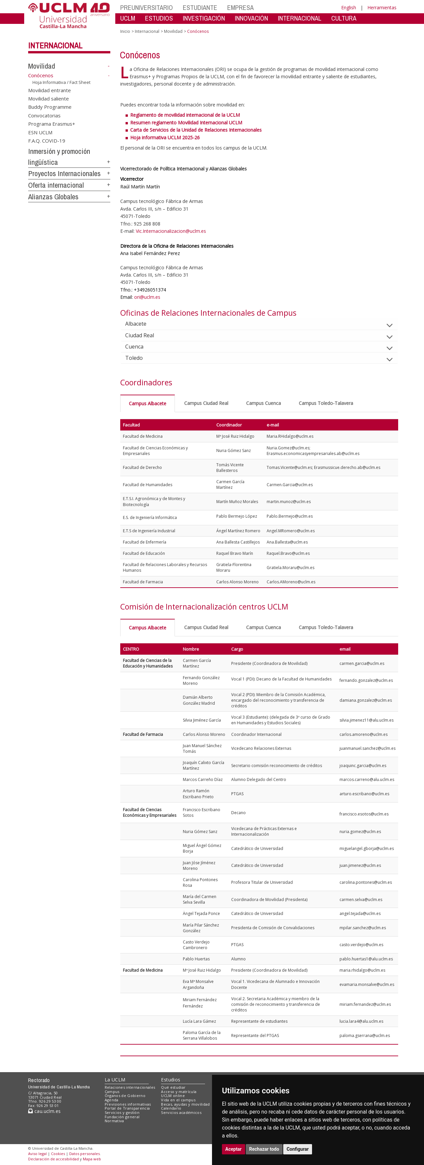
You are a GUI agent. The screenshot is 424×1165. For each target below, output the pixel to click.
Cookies (58, 1153)
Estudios (170, 1079)
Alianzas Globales (53, 197)
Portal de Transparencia (127, 1108)
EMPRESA (240, 7)
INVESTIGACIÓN (204, 18)
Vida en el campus (178, 1099)
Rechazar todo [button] (264, 1149)
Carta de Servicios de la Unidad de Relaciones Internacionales (196, 130)
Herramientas (382, 7)
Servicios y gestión (122, 1112)
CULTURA (343, 18)
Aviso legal (37, 1153)
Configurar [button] (298, 1149)
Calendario (171, 1108)
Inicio (125, 31)
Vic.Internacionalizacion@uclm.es (171, 231)
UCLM (127, 18)
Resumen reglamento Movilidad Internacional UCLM (186, 122)
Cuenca (139, 346)
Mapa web (92, 1158)
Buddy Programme (50, 106)
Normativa (114, 1120)
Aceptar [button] (233, 1149)
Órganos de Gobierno (125, 1095)
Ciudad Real (145, 335)
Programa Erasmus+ (51, 123)
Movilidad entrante (49, 90)
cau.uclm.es (44, 1111)
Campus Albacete (147, 403)
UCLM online (173, 1095)
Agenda (112, 1099)
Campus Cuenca (263, 403)
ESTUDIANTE (200, 7)
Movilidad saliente (48, 98)
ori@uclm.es (147, 297)
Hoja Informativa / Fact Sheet (61, 82)
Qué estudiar (173, 1087)
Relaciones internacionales (130, 1087)
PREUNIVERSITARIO (146, 7)
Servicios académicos (181, 1112)
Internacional (55, 45)
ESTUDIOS (159, 18)
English (348, 7)
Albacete (141, 323)
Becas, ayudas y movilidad (185, 1104)
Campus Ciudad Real (206, 403)
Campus (112, 1091)
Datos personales (84, 1153)
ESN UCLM (40, 132)
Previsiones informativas (128, 1104)
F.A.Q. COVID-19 (46, 140)
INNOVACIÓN (251, 18)
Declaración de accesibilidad (53, 1158)
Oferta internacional (56, 185)
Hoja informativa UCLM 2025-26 (165, 137)
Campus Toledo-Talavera (326, 403)
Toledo (139, 357)
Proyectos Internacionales (64, 173)
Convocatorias (44, 115)
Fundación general (122, 1116)
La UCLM (115, 1079)
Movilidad (41, 66)
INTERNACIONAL (299, 18)
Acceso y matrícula (178, 1091)
